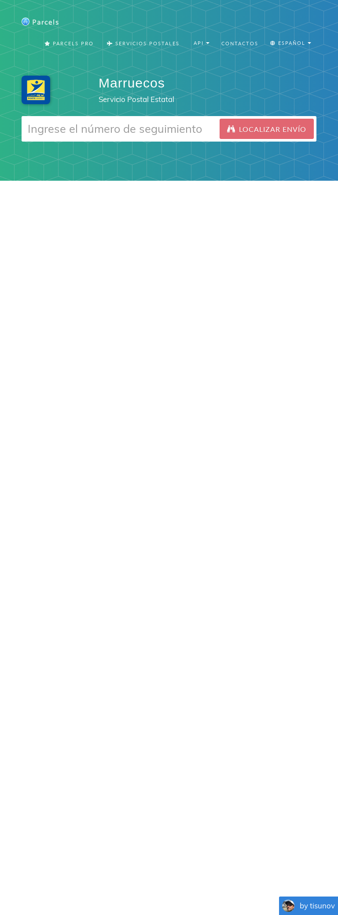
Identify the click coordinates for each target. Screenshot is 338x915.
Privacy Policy (193, 862)
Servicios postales (143, 44)
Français (49, 884)
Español (76, 884)
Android (195, 589)
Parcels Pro (69, 44)
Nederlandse (169, 884)
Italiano (228, 884)
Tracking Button (259, 862)
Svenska (203, 884)
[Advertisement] (169, 242)
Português (105, 884)
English (23, 884)
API (302, 862)
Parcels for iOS (237, 778)
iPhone (159, 589)
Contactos (239, 44)
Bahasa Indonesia (268, 884)
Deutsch (135, 884)
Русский (310, 884)
